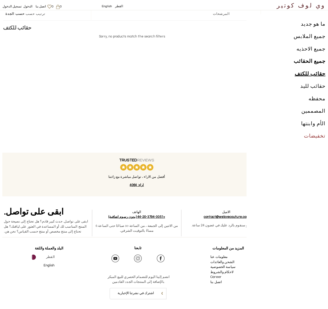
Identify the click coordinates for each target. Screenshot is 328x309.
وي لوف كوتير (301, 6)
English (107, 6)
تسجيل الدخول (12, 6)
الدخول (28, 6)
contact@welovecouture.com (222, 217)
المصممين (313, 112)
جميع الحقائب (309, 62)
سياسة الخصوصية (219, 267)
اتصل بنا (41, 6)
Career (212, 277)
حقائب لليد (312, 87)
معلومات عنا (215, 257)
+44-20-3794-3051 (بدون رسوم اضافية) (134, 217)
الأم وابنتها (313, 124)
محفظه (317, 99)
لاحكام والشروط (218, 272)
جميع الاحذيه (310, 50)
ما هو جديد (313, 25)
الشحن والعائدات (219, 262)
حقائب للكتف (310, 75)
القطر (119, 6)
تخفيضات (314, 137)
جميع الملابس (309, 37)
